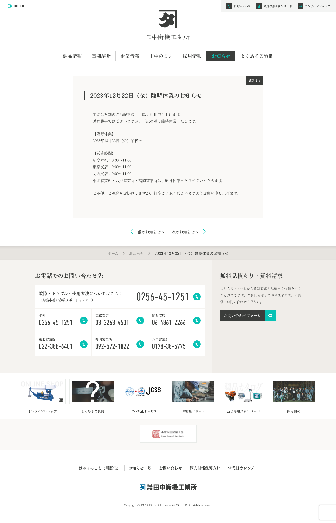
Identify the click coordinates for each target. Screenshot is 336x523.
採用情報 (192, 56)
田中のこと (161, 56)
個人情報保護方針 (205, 468)
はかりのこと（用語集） (100, 468)
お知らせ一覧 (139, 468)
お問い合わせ (170, 468)
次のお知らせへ (185, 232)
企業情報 (129, 56)
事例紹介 (101, 56)
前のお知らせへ (151, 232)
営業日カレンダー (243, 468)
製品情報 (72, 56)
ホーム (112, 253)
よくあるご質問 (256, 56)
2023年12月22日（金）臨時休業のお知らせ (192, 253)
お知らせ (220, 56)
